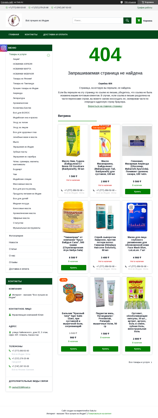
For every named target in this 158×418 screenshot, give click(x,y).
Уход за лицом (20, 127)
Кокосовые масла (22, 208)
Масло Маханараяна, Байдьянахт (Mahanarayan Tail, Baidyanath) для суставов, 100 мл (105, 167)
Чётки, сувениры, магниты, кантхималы (26, 163)
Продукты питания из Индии (27, 193)
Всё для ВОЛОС (21, 112)
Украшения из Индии (23, 147)
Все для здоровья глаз (25, 132)
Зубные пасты (20, 152)
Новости (13, 242)
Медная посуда (21, 203)
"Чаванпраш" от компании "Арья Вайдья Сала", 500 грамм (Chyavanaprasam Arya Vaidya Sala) (73, 243)
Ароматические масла (24, 213)
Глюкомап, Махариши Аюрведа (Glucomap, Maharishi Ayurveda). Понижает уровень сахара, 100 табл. (137, 167)
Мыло (16, 142)
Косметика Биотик (22, 108)
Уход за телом (20, 122)
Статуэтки (18, 223)
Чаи (15, 174)
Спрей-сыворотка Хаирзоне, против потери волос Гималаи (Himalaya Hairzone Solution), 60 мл (105, 243)
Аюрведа (17, 93)
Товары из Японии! (22, 78)
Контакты (31, 34)
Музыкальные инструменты (26, 228)
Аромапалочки (20, 103)
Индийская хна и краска (25, 117)
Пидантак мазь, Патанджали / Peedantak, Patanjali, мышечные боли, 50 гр (105, 320)
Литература (19, 98)
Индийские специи (22, 179)
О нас (12, 255)
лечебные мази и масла (25, 137)
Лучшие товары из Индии (25, 88)
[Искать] (127, 20)
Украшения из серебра (24, 156)
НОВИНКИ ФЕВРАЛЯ (23, 74)
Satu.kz (93, 411)
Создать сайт (7, 2)
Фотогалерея (16, 235)
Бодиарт (17, 169)
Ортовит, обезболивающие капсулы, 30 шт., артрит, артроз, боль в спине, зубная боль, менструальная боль (137, 322)
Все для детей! (20, 198)
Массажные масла (22, 184)
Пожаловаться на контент (99, 414)
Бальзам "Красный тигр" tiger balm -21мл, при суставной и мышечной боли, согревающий (73, 320)
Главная (14, 34)
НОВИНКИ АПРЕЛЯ (22, 64)
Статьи (13, 249)
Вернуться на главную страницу (105, 106)
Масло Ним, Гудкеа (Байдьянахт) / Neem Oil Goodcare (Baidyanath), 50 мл (73, 165)
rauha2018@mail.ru (21, 387)
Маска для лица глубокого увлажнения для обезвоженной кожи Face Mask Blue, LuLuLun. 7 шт (137, 243)
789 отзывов (130, 2)
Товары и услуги (17, 54)
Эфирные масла (21, 218)
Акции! (16, 59)
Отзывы (13, 262)
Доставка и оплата (55, 34)
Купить (137, 191)
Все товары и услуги (139, 362)
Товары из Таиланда (23, 83)
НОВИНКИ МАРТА (22, 69)
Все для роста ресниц (24, 189)
